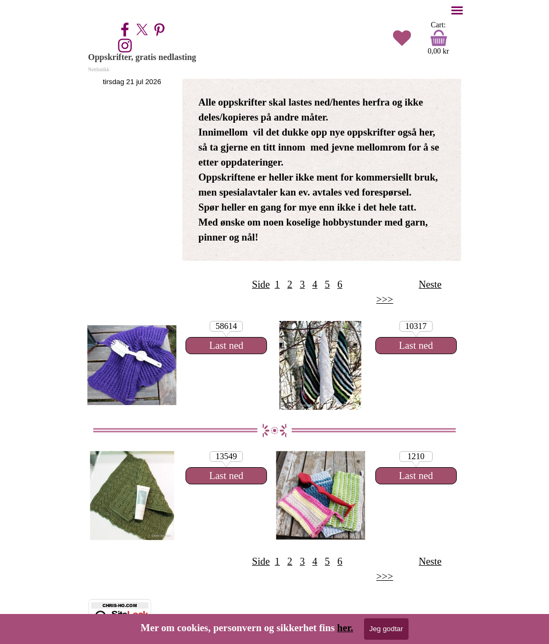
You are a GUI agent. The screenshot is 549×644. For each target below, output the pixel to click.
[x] (142, 29)
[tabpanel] (321, 170)
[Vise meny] (457, 10)
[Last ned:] (416, 346)
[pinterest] (159, 29)
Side (261, 284)
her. (345, 627)
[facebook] (125, 29)
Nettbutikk (98, 69)
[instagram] (125, 46)
